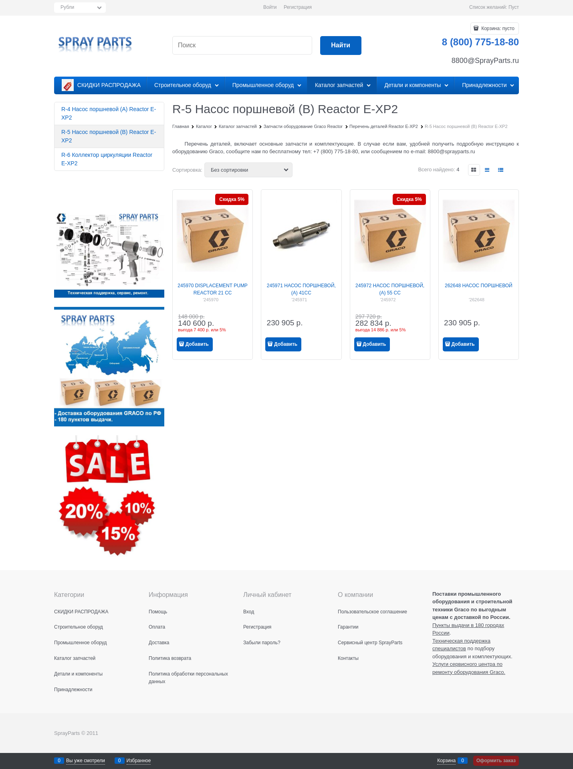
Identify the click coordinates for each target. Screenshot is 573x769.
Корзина (446, 760)
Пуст (513, 7)
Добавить (197, 344)
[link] (474, 170)
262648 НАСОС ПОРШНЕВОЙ (478, 285)
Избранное (139, 760)
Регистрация (298, 7)
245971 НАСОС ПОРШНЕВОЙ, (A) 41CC (301, 289)
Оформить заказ (496, 760)
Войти (270, 7)
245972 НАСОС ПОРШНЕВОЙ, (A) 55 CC (389, 289)
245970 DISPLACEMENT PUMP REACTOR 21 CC (213, 289)
